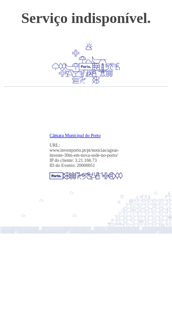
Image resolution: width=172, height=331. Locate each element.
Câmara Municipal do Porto (75, 135)
